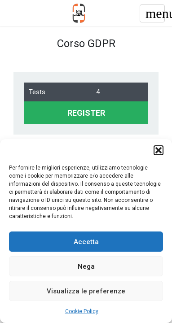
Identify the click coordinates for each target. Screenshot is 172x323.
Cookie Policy (81, 311)
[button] (158, 150)
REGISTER (86, 113)
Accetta (86, 242)
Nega (86, 266)
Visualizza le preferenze (86, 291)
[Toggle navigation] (152, 13)
